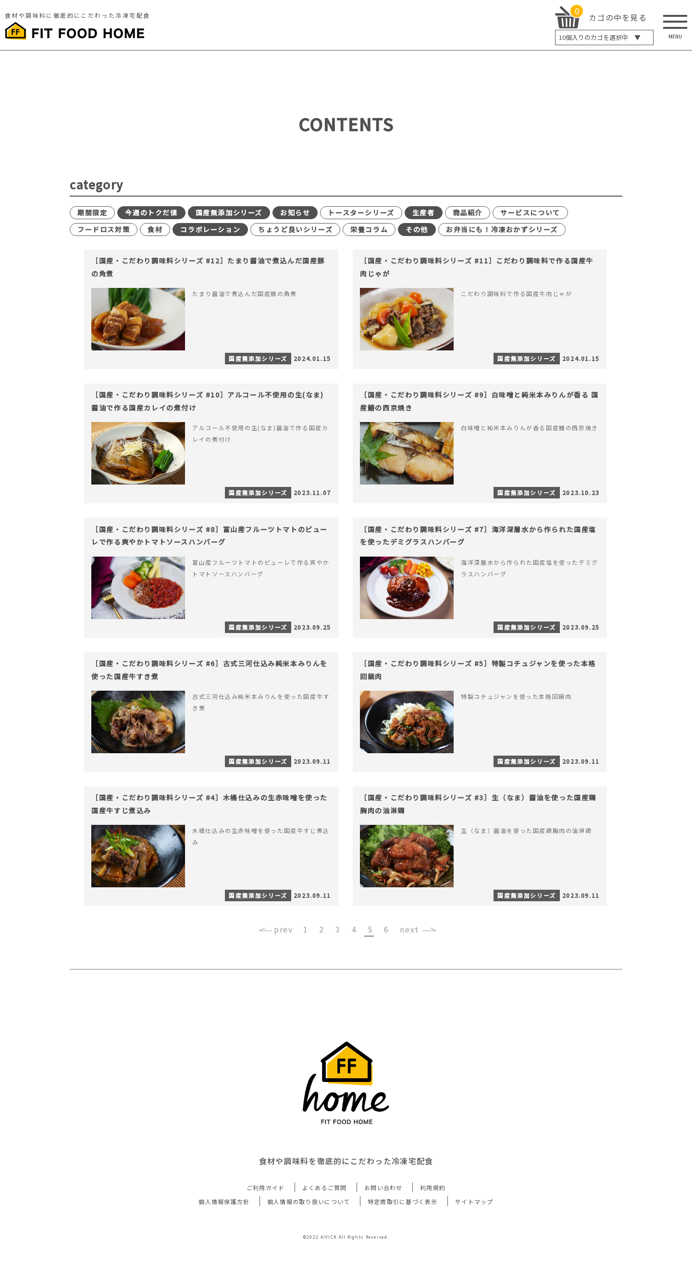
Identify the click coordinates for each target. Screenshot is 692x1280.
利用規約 (432, 1222)
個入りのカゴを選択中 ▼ (600, 37)
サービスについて (530, 212)
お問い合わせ (383, 1222)
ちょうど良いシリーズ (295, 229)
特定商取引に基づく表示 (403, 1236)
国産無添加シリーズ (229, 212)
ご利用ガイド (266, 1222)
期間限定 (92, 212)
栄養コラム (369, 229)
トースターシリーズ (361, 212)
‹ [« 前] (290, 964)
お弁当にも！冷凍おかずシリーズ (502, 229)
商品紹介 (467, 212)
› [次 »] (401, 964)
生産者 (423, 212)
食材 (155, 229)
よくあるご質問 (324, 1222)
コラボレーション (210, 229)
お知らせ (295, 212)
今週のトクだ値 (151, 212)
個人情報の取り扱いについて (308, 1236)
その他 (417, 229)
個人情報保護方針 (223, 1236)
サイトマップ (474, 1236)
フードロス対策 (103, 229)
